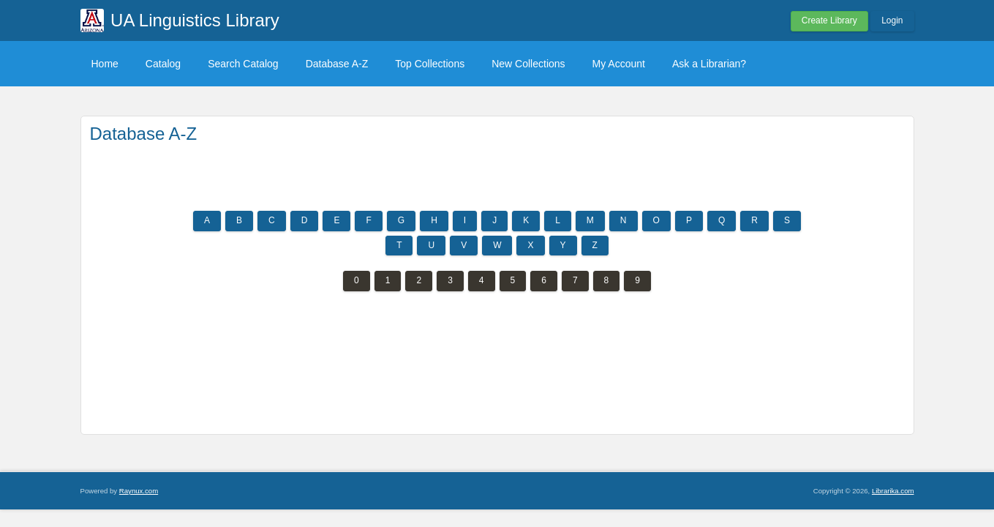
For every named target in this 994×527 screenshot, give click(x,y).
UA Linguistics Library (194, 20)
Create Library (829, 20)
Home (104, 64)
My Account (618, 64)
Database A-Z (337, 64)
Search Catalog (243, 64)
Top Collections (429, 64)
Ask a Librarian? (709, 64)
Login (892, 20)
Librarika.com (893, 491)
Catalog (163, 64)
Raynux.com (138, 491)
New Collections (528, 64)
